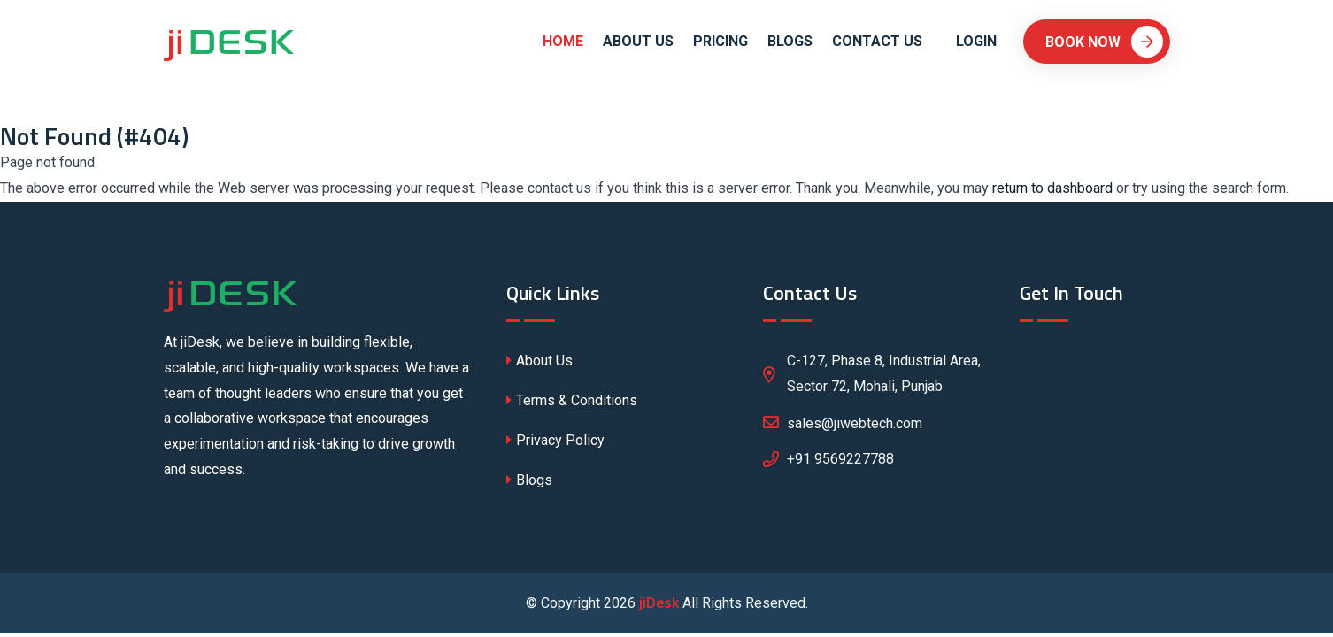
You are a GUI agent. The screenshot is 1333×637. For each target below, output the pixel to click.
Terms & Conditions (571, 400)
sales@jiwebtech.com (842, 422)
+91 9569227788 (840, 458)
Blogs (790, 41)
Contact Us (877, 41)
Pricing (720, 41)
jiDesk (659, 603)
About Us (638, 41)
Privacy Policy (555, 440)
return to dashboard (1052, 188)
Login (976, 41)
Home (563, 41)
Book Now (1104, 42)
